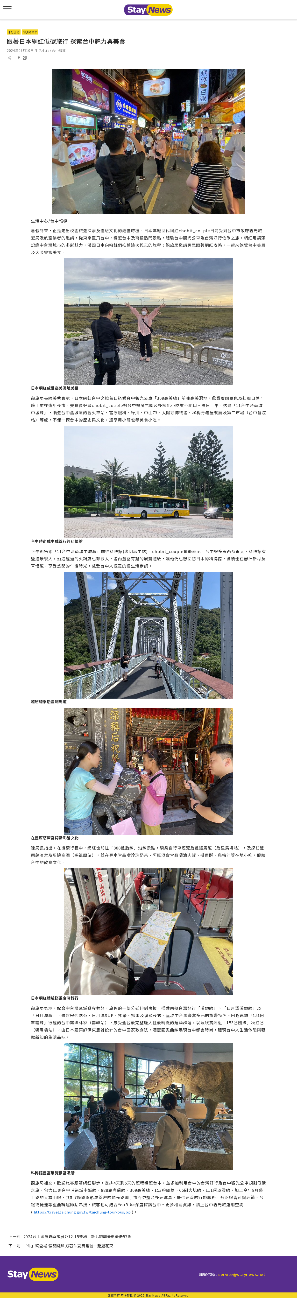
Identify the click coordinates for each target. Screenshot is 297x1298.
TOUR (13, 32)
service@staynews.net (241, 1274)
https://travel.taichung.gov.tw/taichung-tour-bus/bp (82, 1211)
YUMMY (30, 32)
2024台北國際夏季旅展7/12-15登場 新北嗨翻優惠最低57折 (77, 1236)
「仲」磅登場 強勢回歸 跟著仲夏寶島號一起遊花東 (68, 1246)
